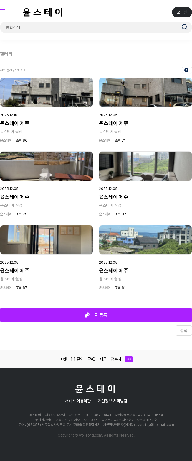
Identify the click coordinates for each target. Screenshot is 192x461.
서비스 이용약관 (78, 400)
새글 (103, 359)
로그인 (182, 12)
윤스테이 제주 (14, 123)
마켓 (63, 359)
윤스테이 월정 (11, 131)
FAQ (91, 359)
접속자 (122, 359)
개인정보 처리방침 (112, 400)
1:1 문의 (77, 359)
